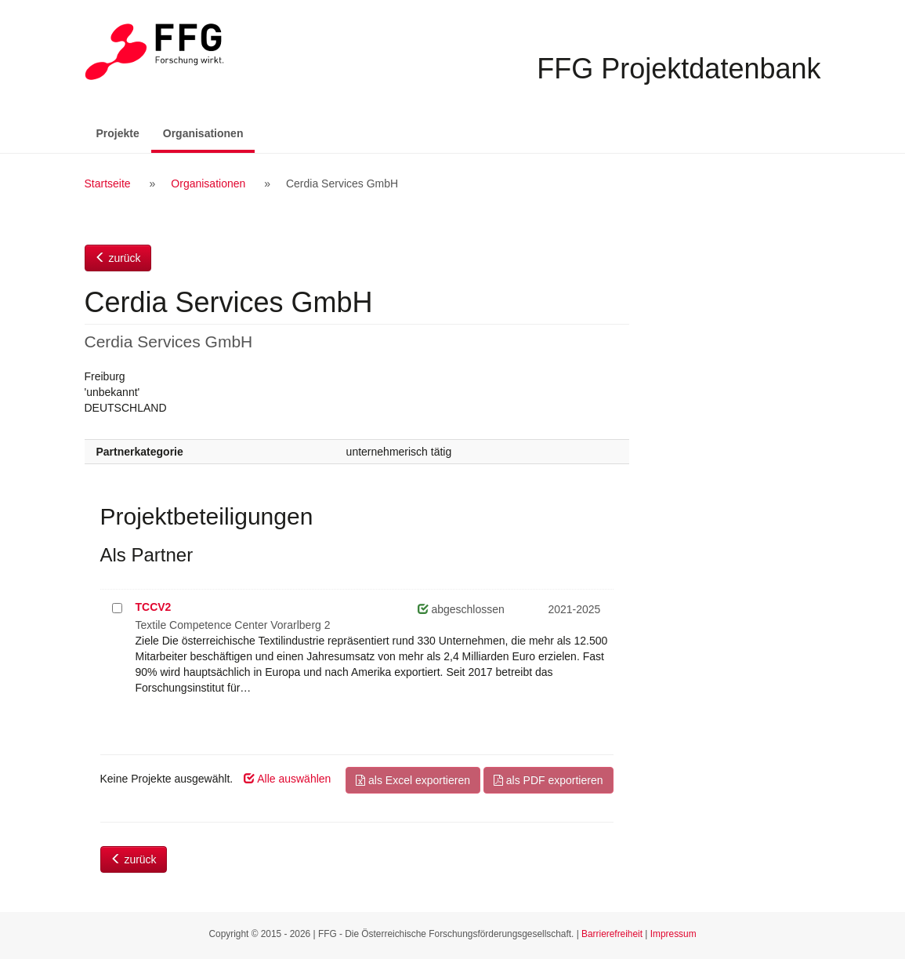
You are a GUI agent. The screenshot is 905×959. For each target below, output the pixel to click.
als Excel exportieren (413, 780)
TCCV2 (154, 607)
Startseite (108, 183)
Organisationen (209, 132)
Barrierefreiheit (612, 933)
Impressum (673, 933)
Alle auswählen (287, 778)
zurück (118, 258)
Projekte (117, 133)
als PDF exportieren (548, 780)
